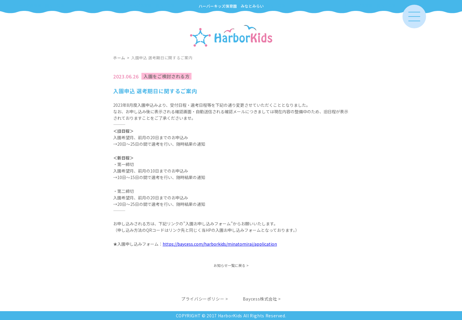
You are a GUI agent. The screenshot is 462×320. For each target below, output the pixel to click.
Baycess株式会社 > (262, 299)
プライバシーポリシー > (204, 299)
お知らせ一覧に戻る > (231, 265)
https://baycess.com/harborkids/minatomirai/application (220, 244)
